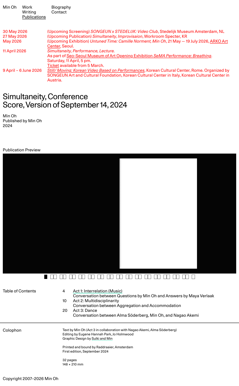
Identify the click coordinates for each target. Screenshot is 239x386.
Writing (29, 12)
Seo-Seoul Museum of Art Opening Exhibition (138, 55)
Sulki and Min (102, 339)
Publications (34, 17)
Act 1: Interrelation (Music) (97, 291)
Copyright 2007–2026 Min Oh (30, 378)
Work (27, 7)
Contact (58, 12)
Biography (61, 7)
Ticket (53, 65)
